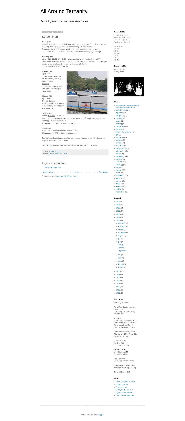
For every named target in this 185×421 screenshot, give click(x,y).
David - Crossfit (121, 387)
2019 (118, 211)
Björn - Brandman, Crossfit (125, 382)
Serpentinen (122, 251)
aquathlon (119, 113)
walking (118, 189)
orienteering (120, 151)
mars (120, 261)
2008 (118, 293)
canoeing (119, 118)
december (122, 223)
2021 (118, 205)
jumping (119, 143)
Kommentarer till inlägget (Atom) (65, 176)
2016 (118, 220)
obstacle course (121, 148)
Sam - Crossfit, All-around (125, 395)
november (122, 226)
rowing (118, 167)
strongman (120, 175)
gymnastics (120, 137)
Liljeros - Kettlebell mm (124, 393)
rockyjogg (119, 165)
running (65, 153)
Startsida (76, 172)
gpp (117, 135)
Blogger (100, 415)
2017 (118, 217)
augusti (121, 236)
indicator (119, 140)
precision (119, 159)
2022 (118, 202)
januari (121, 267)
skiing (118, 173)
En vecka (121, 248)
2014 (118, 274)
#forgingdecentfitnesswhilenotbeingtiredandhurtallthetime (128, 106)
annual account (121, 110)
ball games (120, 116)
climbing (119, 124)
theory (118, 184)
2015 (118, 271)
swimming (119, 178)
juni (119, 242)
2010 (118, 287)
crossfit (51, 153)
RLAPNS (119, 162)
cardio (118, 121)
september (122, 232)
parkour (118, 154)
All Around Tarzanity (64, 11)
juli (119, 239)
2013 (118, 277)
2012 (118, 281)
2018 (118, 214)
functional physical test (124, 132)
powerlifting (58, 153)
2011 (118, 284)
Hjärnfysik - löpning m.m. (125, 390)
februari (121, 264)
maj (119, 255)
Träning (120, 245)
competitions (120, 126)
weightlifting (120, 192)
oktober (121, 229)
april (120, 258)
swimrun (119, 181)
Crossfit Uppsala (122, 384)
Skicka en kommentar (53, 168)
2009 (118, 290)
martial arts (120, 146)
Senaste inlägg (48, 172)
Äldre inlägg (103, 172)
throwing (119, 186)
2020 (118, 208)
